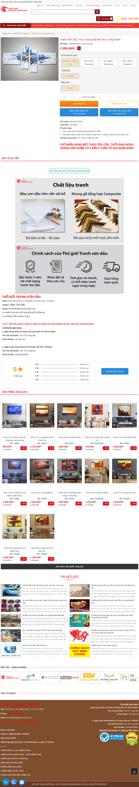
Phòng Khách (126, 25)
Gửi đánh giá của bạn (115, 371)
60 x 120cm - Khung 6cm (89, 62)
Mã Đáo (71, 25)
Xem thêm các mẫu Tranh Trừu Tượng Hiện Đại (69, 171)
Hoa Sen (94, 25)
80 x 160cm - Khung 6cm (109, 62)
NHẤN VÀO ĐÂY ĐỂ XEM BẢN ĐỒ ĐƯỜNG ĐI (25, 312)
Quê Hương (61, 25)
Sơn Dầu (70, 76)
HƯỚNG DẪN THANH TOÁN (17, 316)
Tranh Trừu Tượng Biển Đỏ (42, 493)
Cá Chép (103, 25)
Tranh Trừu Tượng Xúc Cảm (124, 493)
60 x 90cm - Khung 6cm (70, 62)
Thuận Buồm (82, 25)
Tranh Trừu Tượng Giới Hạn (69, 437)
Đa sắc (70, 88)
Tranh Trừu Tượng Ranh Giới (124, 437)
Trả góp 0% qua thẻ (119, 112)
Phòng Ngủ (37, 30)
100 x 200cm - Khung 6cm (127, 62)
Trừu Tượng (37, 25)
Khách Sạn (49, 30)
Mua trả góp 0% (79, 112)
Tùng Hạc (113, 25)
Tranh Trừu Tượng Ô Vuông (97, 493)
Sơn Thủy (49, 25)
